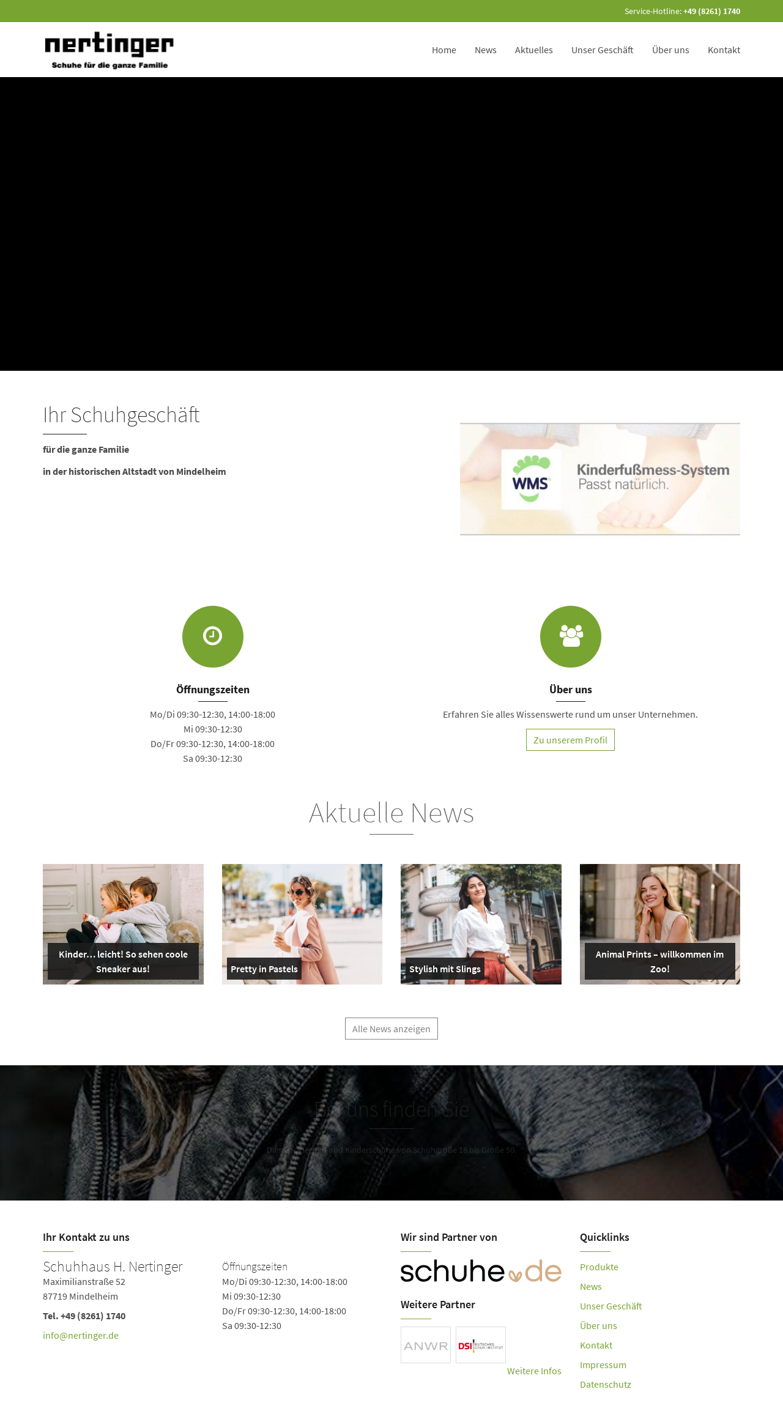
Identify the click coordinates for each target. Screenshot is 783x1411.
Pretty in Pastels (264, 971)
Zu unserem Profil (570, 740)
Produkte (599, 1266)
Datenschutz (605, 1384)
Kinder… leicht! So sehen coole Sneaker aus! (120, 964)
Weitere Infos (534, 1370)
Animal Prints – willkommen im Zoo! (657, 964)
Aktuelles (534, 49)
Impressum (603, 1364)
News (486, 49)
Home (444, 49)
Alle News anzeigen (391, 1033)
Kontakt (724, 49)
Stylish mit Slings (445, 971)
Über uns (670, 49)
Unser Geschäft (602, 49)
